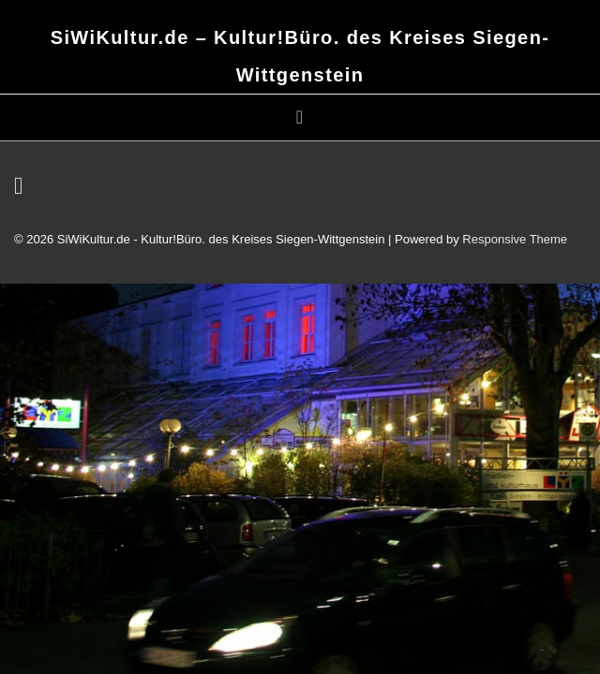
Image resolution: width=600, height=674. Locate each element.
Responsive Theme (514, 239)
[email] (21, 190)
